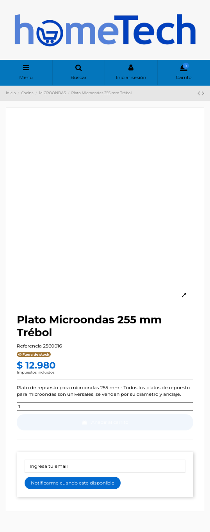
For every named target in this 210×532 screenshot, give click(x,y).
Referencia (29, 346)
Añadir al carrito (105, 422)
